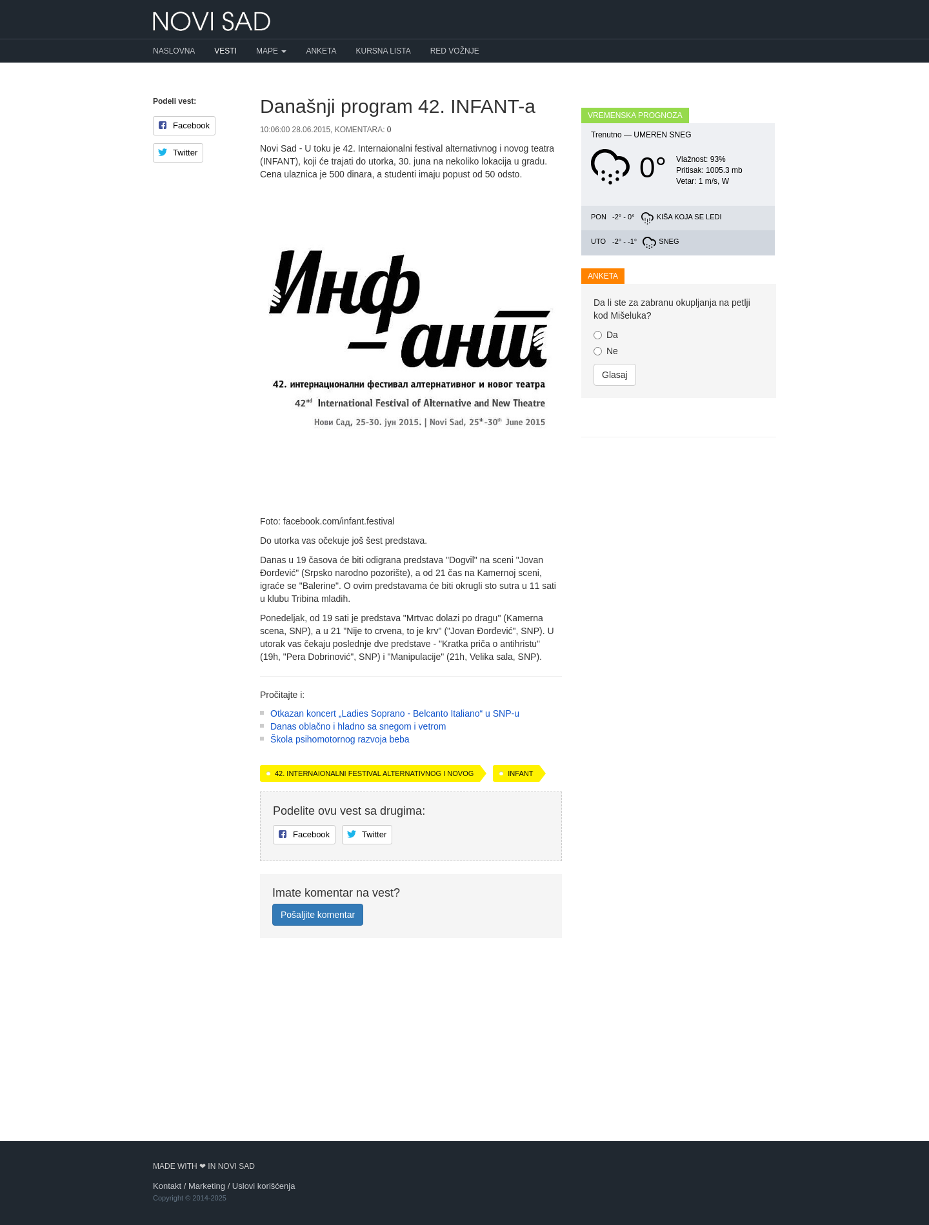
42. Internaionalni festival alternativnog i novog (374, 944)
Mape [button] (271, 50)
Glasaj (615, 536)
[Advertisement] (411, 750)
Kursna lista (383, 50)
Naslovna (174, 50)
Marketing (206, 1186)
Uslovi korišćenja (263, 1186)
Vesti (225, 50)
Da (606, 496)
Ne (606, 512)
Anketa (321, 50)
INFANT (520, 944)
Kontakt (167, 1186)
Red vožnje (454, 50)
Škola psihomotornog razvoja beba (340, 910)
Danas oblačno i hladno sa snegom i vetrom (358, 897)
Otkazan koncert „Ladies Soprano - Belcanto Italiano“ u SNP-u (394, 884)
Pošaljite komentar (318, 1086)
